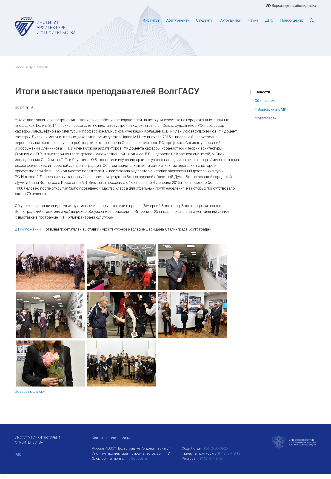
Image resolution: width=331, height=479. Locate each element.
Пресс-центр (291, 20)
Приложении (29, 229)
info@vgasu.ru (136, 458)
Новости (262, 92)
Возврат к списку (30, 391)
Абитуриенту (177, 20)
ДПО (269, 20)
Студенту (204, 20)
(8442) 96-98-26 (216, 448)
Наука (253, 20)
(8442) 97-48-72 (210, 458)
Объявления (265, 100)
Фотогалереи (266, 118)
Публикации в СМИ (271, 109)
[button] (4, 476)
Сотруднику (230, 20)
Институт (151, 20)
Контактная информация (111, 438)
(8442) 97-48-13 (228, 453)
